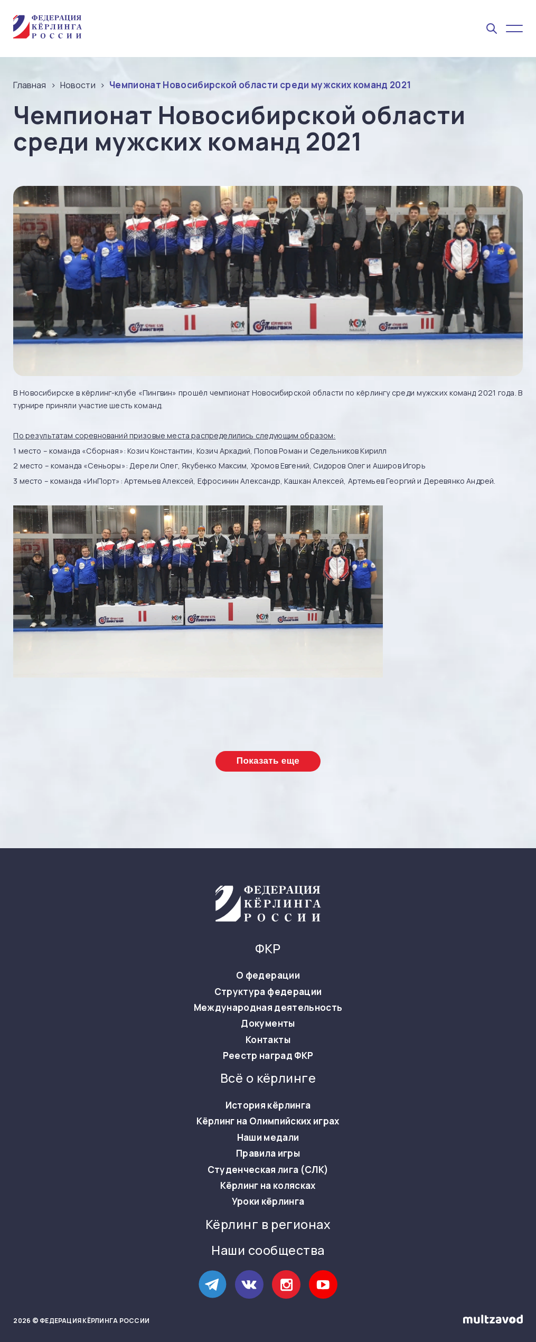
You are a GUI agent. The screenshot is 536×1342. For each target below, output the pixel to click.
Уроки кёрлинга (268, 1201)
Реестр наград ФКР (268, 1056)
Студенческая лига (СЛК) (268, 1170)
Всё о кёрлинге (268, 1078)
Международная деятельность (268, 1007)
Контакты (268, 1040)
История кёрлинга (268, 1105)
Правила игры (268, 1153)
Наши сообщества (267, 1250)
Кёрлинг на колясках (267, 1185)
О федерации (268, 975)
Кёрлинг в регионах (268, 1224)
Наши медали (268, 1137)
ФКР (267, 949)
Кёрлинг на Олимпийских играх (268, 1121)
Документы (268, 1023)
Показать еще (268, 761)
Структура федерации (268, 992)
